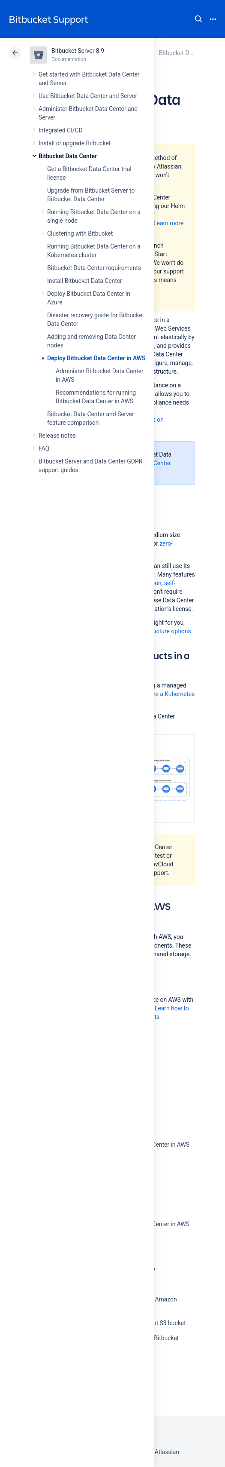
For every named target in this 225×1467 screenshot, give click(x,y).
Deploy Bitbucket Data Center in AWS (96, 358)
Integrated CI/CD (61, 130)
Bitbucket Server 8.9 (77, 50)
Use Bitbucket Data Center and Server (88, 95)
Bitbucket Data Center (68, 156)
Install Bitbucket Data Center (84, 280)
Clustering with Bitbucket (80, 233)
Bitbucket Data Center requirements (94, 267)
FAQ (44, 448)
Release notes (57, 435)
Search (198, 19)
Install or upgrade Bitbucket (75, 143)
